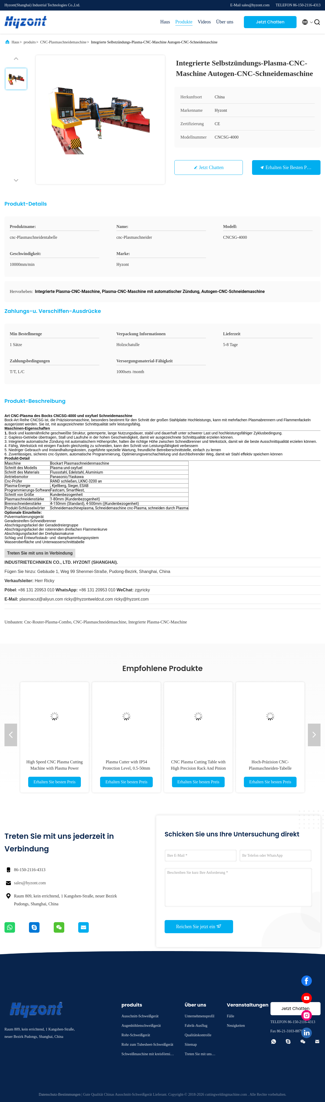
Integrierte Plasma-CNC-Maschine (157, 622)
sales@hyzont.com (30, 883)
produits (30, 42)
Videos (204, 21)
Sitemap (191, 1045)
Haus (165, 21)
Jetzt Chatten (270, 22)
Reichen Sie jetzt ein (199, 926)
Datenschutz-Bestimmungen (60, 1094)
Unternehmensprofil (199, 1016)
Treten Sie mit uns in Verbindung (200, 1055)
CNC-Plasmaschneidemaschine (63, 42)
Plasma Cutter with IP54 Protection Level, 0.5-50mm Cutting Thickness (126, 768)
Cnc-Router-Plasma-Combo (47, 622)
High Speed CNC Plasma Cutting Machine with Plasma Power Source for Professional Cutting (54, 768)
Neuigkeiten (236, 1026)
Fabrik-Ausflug (196, 1026)
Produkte (184, 21)
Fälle (230, 1016)
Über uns (225, 21)
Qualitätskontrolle (198, 1035)
